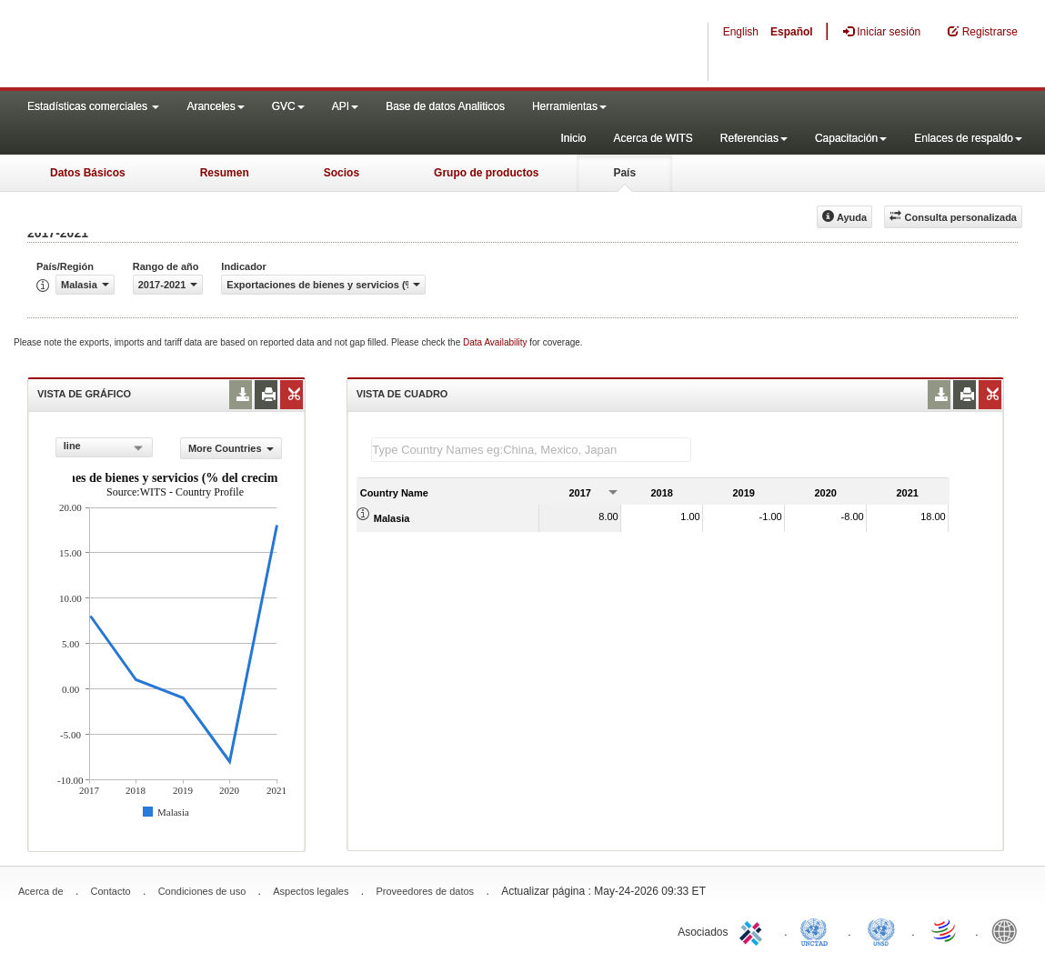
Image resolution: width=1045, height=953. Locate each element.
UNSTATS (881, 930)
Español (791, 31)
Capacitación (851, 138)
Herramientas (569, 106)
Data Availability (496, 342)
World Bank (1008, 930)
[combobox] (104, 447)
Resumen (224, 172)
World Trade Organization (945, 930)
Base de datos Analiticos (445, 106)
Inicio (573, 138)
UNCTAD (817, 930)
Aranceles (215, 106)
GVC (288, 106)
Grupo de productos (486, 172)
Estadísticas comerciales (93, 106)
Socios (341, 172)
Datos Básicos (88, 172)
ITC (754, 930)
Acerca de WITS (652, 138)
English (741, 31)
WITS (182, 45)
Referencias (754, 138)
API (345, 106)
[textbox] (531, 449)
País (624, 172)
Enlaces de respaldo (968, 138)
